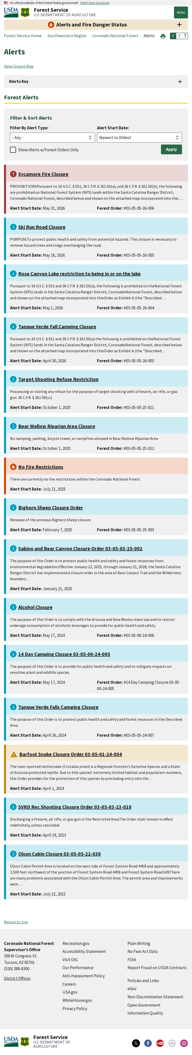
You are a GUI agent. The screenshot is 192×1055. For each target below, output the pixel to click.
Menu (181, 12)
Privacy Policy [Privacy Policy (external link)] (74, 1008)
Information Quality (145, 1013)
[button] (163, 35)
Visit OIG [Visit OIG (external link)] (70, 959)
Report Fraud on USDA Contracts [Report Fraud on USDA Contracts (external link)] (157, 967)
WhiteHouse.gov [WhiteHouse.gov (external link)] (77, 1000)
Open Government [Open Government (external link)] (144, 1005)
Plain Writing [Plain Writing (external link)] (139, 943)
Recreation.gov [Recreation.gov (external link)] (76, 943)
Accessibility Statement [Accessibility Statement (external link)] (84, 951)
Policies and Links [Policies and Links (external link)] (143, 980)
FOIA (132, 959)
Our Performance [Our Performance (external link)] (78, 967)
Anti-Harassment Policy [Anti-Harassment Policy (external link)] (83, 976)
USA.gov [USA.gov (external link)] (70, 992)
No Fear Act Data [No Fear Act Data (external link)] (143, 951)
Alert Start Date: (113, 128)
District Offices (17, 978)
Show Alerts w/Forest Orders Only (48, 150)
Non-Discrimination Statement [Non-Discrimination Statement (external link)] (155, 997)
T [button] (173, 35)
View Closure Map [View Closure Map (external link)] (19, 66)
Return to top (16, 921)
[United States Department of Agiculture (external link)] (12, 12)
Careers (69, 984)
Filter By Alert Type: (29, 128)
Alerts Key (18, 81)
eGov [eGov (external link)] (132, 988)
